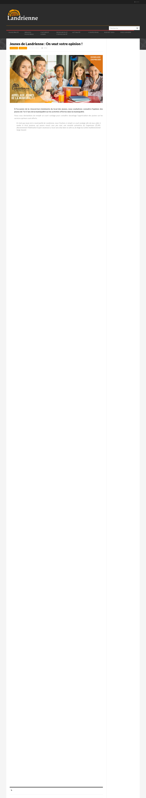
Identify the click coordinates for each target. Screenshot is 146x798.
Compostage (93, 32)
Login (136, 2)
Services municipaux (29, 33)
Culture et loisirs (44, 33)
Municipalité (14, 32)
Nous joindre (125, 32)
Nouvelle (23, 48)
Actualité (76, 32)
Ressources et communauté (62, 33)
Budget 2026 (109, 32)
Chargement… (50, 460)
